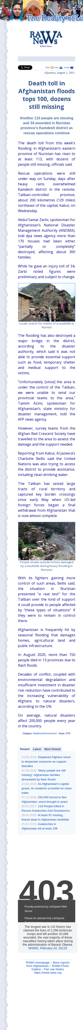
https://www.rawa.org (48, 972)
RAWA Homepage (38, 962)
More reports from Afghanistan (48, 964)
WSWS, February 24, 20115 (47, 948)
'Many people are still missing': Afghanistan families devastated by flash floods (43, 775)
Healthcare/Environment (44, 733)
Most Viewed (52, 749)
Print (56, 67)
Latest (37, 749)
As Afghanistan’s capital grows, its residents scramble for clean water (46, 788)
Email (66, 67)
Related (24, 749)
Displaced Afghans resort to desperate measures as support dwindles (46, 761)
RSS (48, 67)
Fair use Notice (54, 969)
